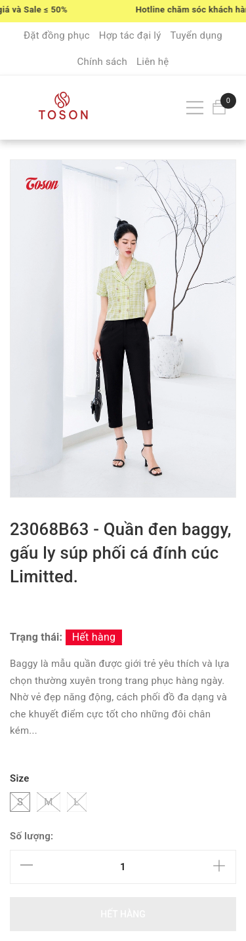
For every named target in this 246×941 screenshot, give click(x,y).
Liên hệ (152, 62)
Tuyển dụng (196, 35)
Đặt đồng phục (57, 35)
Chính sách (102, 62)
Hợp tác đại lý (130, 35)
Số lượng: (31, 836)
